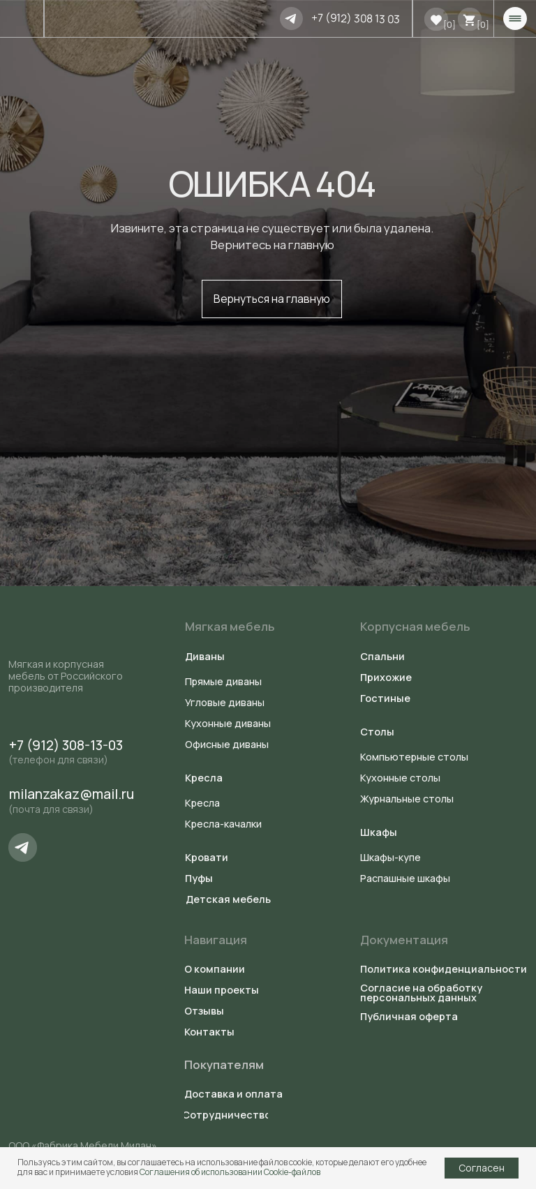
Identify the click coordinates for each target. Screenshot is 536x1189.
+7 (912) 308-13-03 (66, 745)
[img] (292, 19)
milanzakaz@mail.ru (71, 794)
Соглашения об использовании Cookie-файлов (230, 1172)
